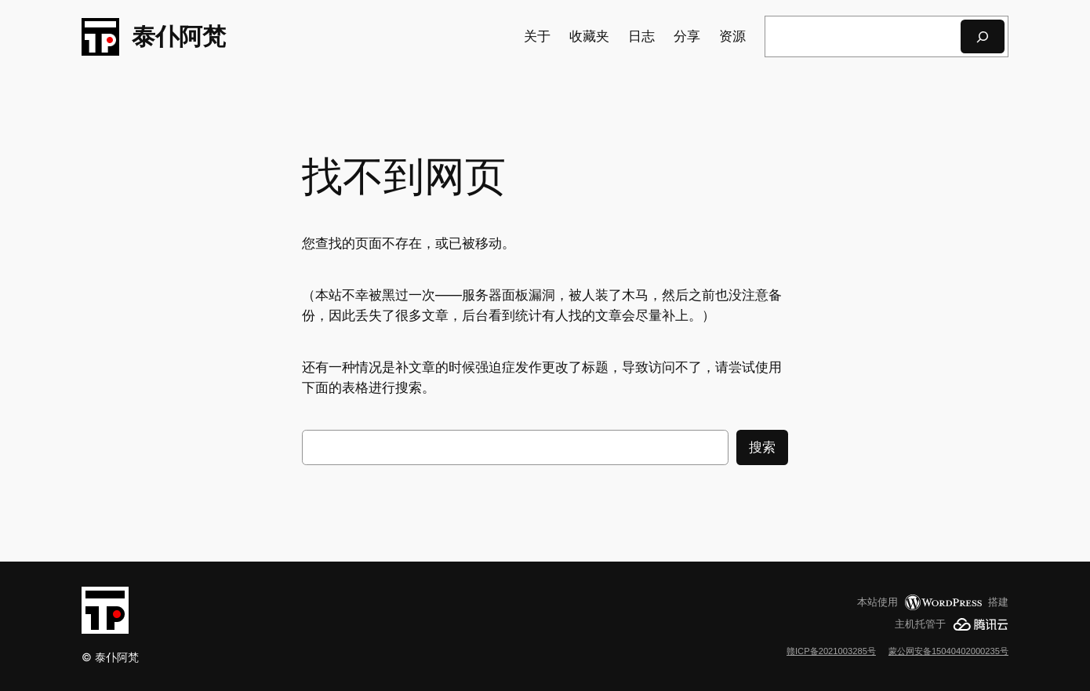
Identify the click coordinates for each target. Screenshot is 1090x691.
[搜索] (983, 36)
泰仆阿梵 (179, 36)
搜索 (762, 447)
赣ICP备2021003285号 (831, 651)
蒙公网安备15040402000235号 (948, 651)
